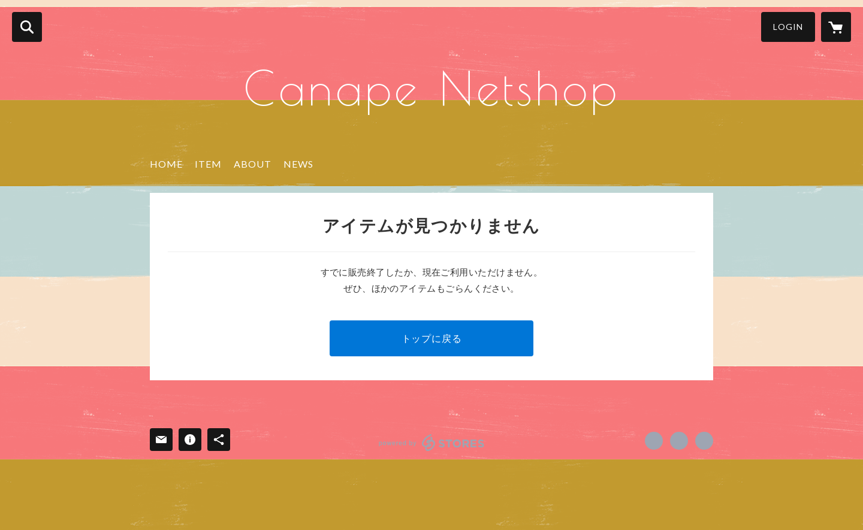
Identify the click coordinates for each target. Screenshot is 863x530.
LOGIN (788, 27)
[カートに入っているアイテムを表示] (836, 27)
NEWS (298, 163)
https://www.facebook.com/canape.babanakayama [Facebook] (654, 441)
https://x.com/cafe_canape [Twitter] (679, 441)
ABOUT (252, 163)
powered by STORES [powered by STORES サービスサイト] (432, 442)
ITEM (208, 163)
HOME (166, 163)
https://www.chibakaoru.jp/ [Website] (704, 441)
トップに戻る (432, 338)
